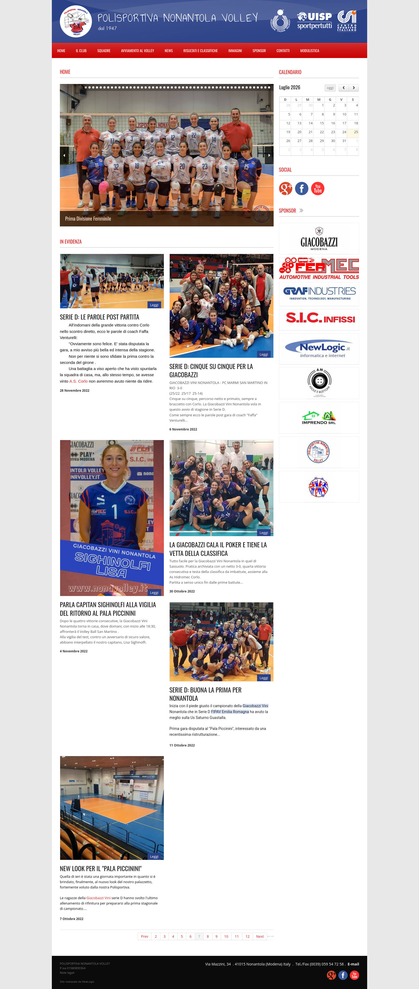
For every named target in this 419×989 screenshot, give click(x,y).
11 (123, 87)
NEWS (169, 50)
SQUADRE (103, 50)
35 (213, 87)
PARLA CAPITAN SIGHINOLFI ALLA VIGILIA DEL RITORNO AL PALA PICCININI (108, 608)
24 (172, 87)
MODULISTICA (309, 50)
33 (205, 87)
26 (179, 87)
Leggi (154, 304)
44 (247, 87)
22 (164, 87)
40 (232, 87)
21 (161, 87)
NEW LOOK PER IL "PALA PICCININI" (101, 868)
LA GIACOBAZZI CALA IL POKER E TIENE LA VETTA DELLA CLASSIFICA (218, 548)
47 (258, 87)
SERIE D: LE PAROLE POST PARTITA (99, 316)
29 (190, 87)
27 (183, 87)
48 (262, 87)
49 (265, 87)
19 (153, 87)
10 (119, 87)
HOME (61, 50)
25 (175, 87)
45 (250, 87)
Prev (64, 155)
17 (146, 87)
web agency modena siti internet (77, 981)
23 (168, 87)
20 (157, 87)
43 (243, 87)
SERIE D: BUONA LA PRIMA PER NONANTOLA (205, 694)
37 (220, 87)
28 (187, 87)
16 (142, 87)
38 (224, 87)
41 (235, 87)
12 (127, 87)
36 (217, 87)
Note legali (67, 973)
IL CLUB (81, 50)
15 (138, 87)
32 (202, 87)
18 (149, 87)
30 (194, 87)
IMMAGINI (235, 50)
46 (254, 87)
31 (198, 87)
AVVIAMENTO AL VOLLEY (137, 50)
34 (209, 87)
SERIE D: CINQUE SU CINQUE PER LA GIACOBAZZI (211, 370)
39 (228, 87)
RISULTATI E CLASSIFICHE (200, 50)
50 (269, 87)
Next (269, 155)
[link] (78, 381)
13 (131, 87)
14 (134, 87)
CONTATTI (283, 50)
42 (239, 87)
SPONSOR (259, 50)
